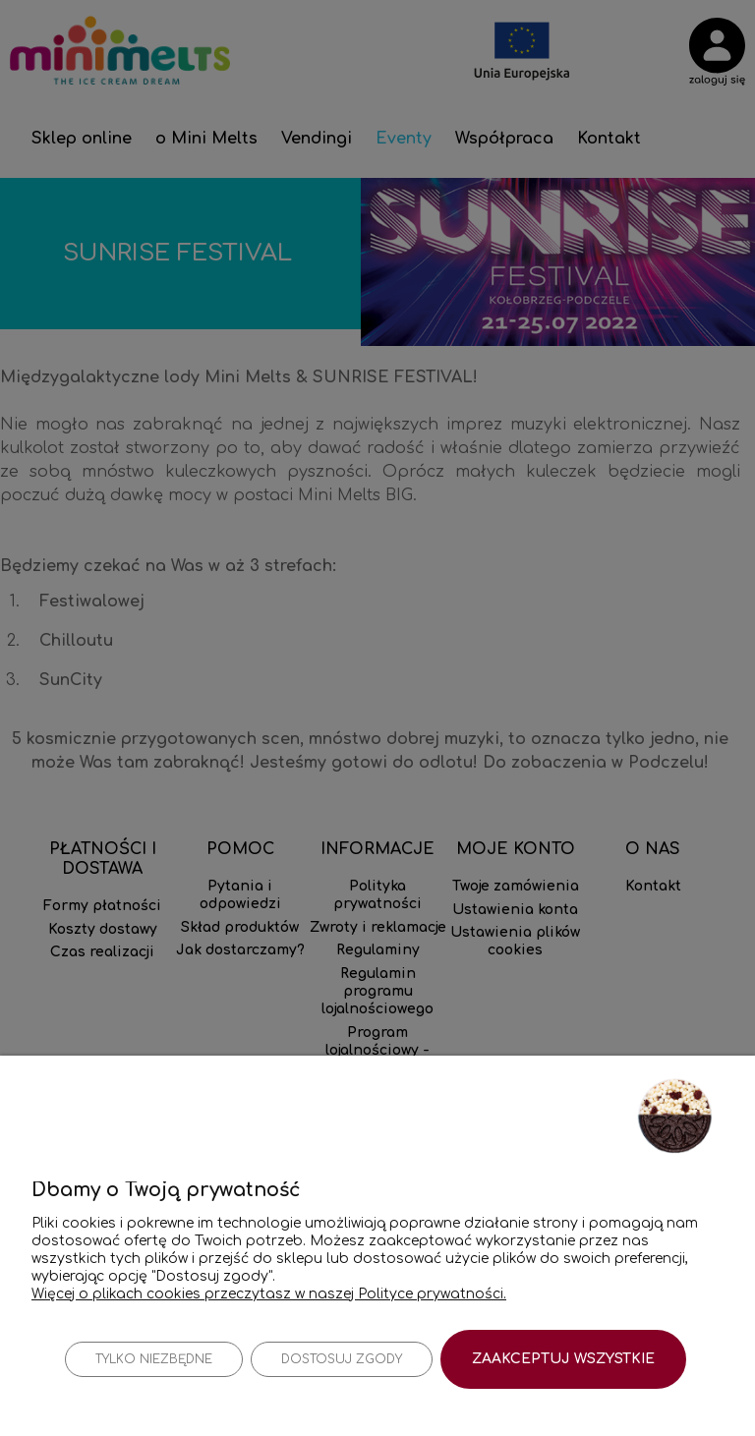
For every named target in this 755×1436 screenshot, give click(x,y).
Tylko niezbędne (153, 1359)
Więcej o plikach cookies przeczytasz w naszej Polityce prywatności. (268, 1293)
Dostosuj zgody (341, 1359)
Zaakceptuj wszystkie (563, 1358)
